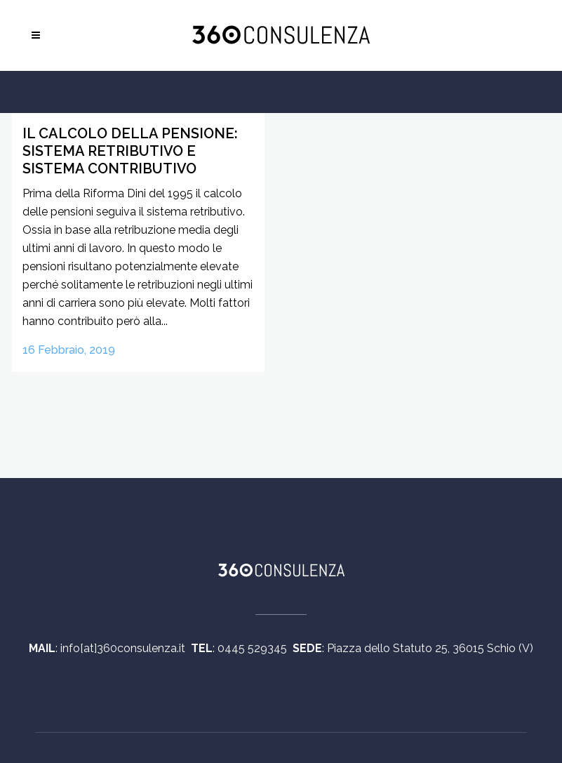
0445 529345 (255, 648)
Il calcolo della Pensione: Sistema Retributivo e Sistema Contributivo (130, 151)
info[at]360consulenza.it (125, 648)
